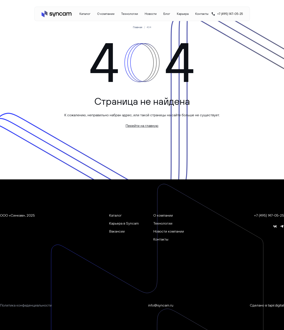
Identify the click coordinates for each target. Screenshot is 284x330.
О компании (105, 14)
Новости (151, 14)
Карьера (183, 14)
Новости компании (168, 231)
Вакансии (117, 231)
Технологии (129, 14)
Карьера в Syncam (124, 223)
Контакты (201, 14)
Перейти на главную (142, 125)
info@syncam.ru (160, 305)
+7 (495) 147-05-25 (269, 215)
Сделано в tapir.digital (267, 305)
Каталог (85, 14)
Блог (166, 14)
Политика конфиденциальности (26, 305)
